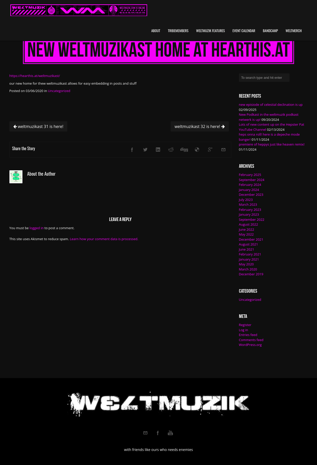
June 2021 (246, 249)
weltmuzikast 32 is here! (199, 126)
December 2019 (251, 274)
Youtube (170, 433)
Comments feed (251, 340)
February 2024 (250, 184)
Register (245, 324)
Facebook (158, 433)
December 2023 (251, 194)
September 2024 (251, 179)
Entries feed (248, 334)
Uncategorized (59, 90)
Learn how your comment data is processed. (104, 239)
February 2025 (250, 174)
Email (145, 433)
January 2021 (249, 259)
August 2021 (248, 244)
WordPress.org (250, 344)
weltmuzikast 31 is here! (38, 126)
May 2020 (246, 264)
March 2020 (248, 269)
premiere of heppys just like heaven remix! (272, 144)
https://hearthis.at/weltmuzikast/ (34, 75)
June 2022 (246, 229)
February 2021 (250, 254)
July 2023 (246, 199)
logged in (37, 228)
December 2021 (251, 239)
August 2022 (248, 224)
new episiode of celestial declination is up (271, 104)
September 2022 (251, 219)
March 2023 (248, 204)
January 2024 (249, 189)
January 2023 (249, 214)
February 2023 (250, 209)
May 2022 (246, 234)
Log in (243, 330)
